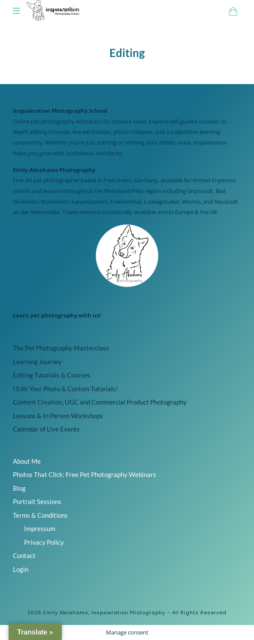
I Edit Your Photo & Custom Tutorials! (65, 388)
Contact (24, 555)
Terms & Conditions (40, 515)
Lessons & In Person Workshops (58, 416)
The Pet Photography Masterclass (61, 348)
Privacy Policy (44, 542)
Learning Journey (37, 361)
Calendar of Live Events (46, 429)
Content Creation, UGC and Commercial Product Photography (100, 402)
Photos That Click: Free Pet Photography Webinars (84, 474)
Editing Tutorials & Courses (51, 375)
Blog (19, 488)
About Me (27, 461)
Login (20, 569)
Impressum (39, 528)
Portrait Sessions (37, 501)
